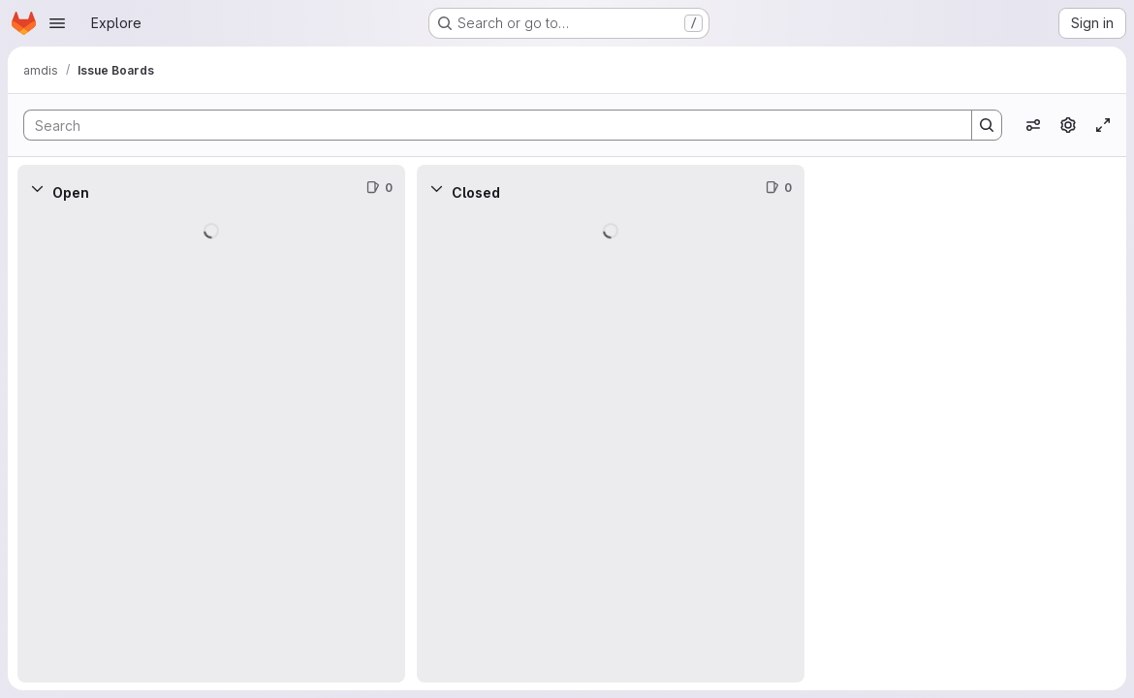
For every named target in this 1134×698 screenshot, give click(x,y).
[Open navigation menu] (57, 23)
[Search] (488, 125)
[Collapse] (36, 188)
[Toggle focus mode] (1102, 125)
